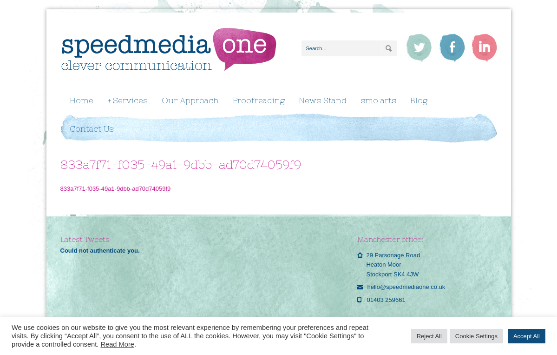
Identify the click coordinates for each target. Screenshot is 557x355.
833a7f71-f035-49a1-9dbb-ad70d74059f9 (115, 188)
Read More (117, 344)
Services (127, 101)
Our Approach (190, 100)
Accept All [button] (526, 336)
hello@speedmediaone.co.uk (406, 286)
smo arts (378, 100)
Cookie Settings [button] (476, 336)
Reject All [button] (429, 336)
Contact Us (92, 129)
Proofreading (259, 100)
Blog (418, 100)
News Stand (323, 100)
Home (81, 100)
